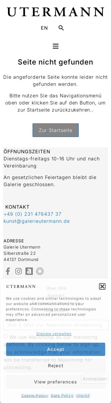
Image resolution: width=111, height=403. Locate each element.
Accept (55, 349)
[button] (102, 286)
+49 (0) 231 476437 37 (33, 214)
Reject (55, 365)
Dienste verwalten (54, 333)
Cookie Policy (34, 395)
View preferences (55, 382)
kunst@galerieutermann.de (37, 221)
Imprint (83, 395)
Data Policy (62, 395)
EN (44, 28)
